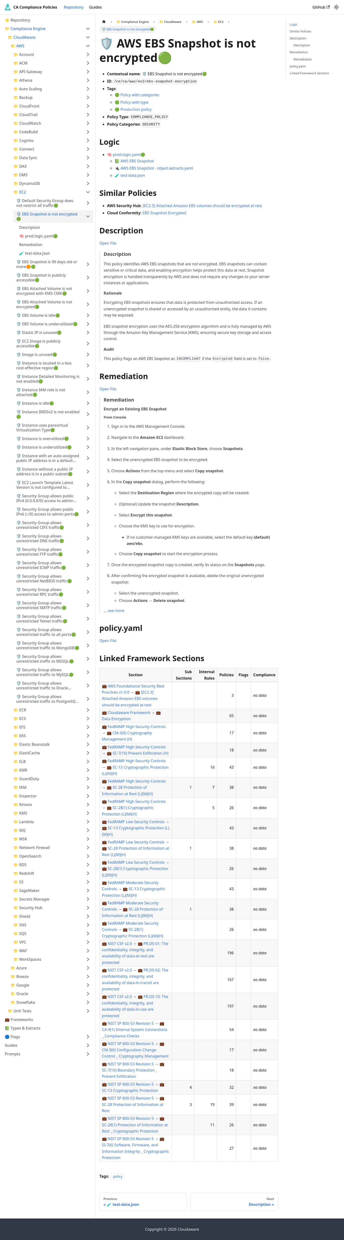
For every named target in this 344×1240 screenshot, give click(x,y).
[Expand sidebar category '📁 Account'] (88, 54)
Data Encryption (116, 718)
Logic (293, 24)
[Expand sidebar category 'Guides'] (88, 1045)
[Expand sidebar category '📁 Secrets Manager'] (88, 899)
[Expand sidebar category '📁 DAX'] (88, 166)
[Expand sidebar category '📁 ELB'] (88, 761)
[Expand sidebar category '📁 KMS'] (88, 813)
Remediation (299, 52)
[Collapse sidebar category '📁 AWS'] (88, 46)
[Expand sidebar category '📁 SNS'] (88, 925)
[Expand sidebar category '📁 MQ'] (88, 830)
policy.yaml (298, 66)
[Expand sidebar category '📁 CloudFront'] (88, 106)
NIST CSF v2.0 (120, 943)
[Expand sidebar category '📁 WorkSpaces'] (88, 959)
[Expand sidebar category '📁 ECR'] (88, 710)
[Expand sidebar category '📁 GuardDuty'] (88, 779)
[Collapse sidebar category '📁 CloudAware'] (88, 37)
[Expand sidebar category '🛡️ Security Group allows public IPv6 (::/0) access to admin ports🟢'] (88, 511)
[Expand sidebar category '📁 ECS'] (88, 718)
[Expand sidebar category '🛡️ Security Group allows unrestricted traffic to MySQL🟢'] (88, 672)
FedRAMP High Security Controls (137, 726)
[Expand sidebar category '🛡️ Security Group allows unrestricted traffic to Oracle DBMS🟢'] (88, 685)
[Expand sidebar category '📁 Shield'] (88, 916)
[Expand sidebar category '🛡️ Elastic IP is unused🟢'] (88, 332)
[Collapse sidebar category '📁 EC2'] (88, 192)
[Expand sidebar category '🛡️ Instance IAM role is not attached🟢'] (88, 392)
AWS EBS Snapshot (137, 161)
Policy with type (134, 102)
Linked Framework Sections (309, 73)
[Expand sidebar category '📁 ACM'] (88, 63)
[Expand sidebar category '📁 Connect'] (88, 149)
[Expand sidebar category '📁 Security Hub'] (88, 908)
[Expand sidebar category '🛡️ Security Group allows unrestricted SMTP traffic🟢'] (88, 605)
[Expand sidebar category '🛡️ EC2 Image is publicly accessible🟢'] (88, 343)
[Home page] (103, 22)
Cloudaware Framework (129, 712)
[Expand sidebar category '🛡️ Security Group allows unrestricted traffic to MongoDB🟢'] (88, 645)
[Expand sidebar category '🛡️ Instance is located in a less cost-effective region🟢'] (88, 365)
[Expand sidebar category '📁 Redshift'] (88, 873)
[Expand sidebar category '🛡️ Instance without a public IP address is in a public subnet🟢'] (88, 471)
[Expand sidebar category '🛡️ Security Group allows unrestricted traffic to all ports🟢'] (88, 632)
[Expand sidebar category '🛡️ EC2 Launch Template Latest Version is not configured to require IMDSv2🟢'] (88, 485)
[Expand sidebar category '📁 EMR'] (88, 770)
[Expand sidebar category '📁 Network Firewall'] (88, 847)
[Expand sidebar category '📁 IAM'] (88, 787)
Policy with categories (139, 94)
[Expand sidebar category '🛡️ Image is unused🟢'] (88, 354)
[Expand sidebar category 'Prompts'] (88, 1054)
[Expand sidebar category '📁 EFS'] (88, 727)
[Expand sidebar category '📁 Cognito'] (88, 140)
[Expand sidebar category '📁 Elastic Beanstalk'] (88, 744)
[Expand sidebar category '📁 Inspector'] (88, 796)
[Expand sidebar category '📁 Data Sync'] (88, 157)
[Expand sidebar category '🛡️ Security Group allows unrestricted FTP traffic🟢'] (88, 552)
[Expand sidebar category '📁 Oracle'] (88, 994)
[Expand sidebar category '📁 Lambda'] (88, 822)
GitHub (321, 7)
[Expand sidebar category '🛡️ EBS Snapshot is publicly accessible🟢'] (88, 277)
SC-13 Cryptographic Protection (130, 1090)
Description (298, 38)
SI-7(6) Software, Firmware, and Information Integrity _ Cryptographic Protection (135, 1151)
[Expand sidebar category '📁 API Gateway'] (88, 71)
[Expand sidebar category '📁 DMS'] (88, 175)
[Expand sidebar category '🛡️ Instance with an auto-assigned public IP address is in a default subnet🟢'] (88, 458)
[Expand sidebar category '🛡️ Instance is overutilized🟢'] (88, 438)
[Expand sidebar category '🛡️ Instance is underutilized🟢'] (88, 447)
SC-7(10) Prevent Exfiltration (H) (140, 753)
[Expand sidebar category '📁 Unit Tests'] (88, 1011)
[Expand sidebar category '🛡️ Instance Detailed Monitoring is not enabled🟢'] (88, 379)
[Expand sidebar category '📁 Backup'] (88, 97)
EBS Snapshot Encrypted (164, 212)
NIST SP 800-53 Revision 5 (131, 1023)
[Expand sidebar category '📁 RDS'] (88, 865)
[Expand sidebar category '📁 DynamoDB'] (88, 183)
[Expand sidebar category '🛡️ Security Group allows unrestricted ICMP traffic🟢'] (88, 565)
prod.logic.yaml (126, 154)
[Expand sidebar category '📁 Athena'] (88, 80)
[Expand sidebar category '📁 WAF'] (88, 951)
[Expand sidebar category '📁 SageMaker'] (88, 890)
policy (117, 1176)
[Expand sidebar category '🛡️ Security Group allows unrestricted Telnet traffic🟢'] (88, 618)
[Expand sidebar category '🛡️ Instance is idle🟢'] (88, 403)
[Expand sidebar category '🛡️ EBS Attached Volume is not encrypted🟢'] (88, 304)
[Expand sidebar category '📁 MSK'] (88, 839)
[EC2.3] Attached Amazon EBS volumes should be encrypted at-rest (202, 205)
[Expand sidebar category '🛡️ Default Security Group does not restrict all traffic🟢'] (88, 203)
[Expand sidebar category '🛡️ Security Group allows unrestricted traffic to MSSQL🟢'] (88, 659)
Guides (95, 7)
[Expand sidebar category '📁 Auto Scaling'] (88, 89)
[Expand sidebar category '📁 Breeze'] (88, 976)
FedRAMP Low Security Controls (136, 821)
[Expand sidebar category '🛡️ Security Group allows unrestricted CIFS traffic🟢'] (88, 525)
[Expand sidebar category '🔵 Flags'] (88, 1037)
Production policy (135, 109)
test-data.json (132, 175)
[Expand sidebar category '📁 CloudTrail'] (88, 114)
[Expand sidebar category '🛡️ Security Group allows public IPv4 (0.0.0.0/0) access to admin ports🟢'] (88, 498)
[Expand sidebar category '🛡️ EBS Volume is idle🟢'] (88, 315)
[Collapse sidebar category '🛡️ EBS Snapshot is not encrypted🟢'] (88, 216)
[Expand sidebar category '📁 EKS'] (88, 736)
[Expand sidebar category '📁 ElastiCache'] (88, 753)
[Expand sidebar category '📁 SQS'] (88, 933)
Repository (73, 7)
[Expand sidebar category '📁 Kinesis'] (88, 804)
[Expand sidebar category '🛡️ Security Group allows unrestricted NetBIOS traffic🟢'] (88, 578)
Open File (107, 243)
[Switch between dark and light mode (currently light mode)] (336, 7)
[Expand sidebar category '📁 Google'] (88, 985)
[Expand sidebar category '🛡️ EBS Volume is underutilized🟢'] (88, 324)
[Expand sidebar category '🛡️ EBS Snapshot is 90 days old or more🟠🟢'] (88, 264)
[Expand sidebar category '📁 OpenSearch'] (88, 856)
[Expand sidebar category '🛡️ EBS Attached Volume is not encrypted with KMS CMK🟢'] (88, 291)
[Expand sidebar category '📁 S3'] (88, 882)
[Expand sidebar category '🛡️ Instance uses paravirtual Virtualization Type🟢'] (88, 427)
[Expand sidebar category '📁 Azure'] (88, 968)
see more (116, 610)
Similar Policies (300, 31)
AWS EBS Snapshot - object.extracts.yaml (156, 168)
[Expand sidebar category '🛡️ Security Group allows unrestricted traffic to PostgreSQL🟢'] (88, 699)
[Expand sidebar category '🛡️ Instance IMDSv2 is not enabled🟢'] (88, 414)
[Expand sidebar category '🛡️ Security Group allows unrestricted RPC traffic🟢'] (88, 592)
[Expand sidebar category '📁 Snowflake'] (88, 1002)
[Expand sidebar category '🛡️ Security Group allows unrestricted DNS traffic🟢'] (88, 538)
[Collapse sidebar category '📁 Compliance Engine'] (88, 28)
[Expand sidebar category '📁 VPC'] (88, 942)
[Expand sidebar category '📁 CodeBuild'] (88, 132)
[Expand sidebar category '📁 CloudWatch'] (88, 123)
